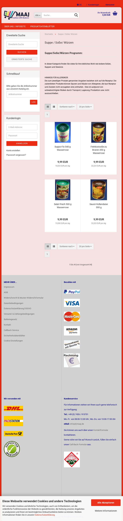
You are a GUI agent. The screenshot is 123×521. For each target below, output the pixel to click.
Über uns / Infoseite (14, 26)
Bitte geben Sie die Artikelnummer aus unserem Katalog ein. (21, 87)
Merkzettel (109, 5)
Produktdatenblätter (42, 26)
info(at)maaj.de (77, 424)
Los (34, 102)
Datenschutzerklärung (45, 515)
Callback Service (11, 330)
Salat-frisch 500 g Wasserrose (62, 206)
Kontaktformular (100, 430)
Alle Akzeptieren (105, 502)
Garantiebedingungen (13, 303)
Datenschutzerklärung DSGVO (17, 308)
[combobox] (67, 107)
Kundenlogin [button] (92, 5)
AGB (6, 292)
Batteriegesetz (10, 319)
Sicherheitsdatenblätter (14, 335)
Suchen (22, 52)
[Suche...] (38, 15)
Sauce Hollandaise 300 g (99, 206)
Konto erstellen (13, 150)
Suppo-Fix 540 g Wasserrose (63, 148)
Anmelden (22, 143)
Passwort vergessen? (16, 155)
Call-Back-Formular (78, 444)
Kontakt (7, 325)
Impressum (9, 287)
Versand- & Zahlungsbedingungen (19, 314)
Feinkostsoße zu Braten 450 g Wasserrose (99, 149)
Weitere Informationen (106, 511)
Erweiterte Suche (22, 59)
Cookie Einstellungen (13, 341)
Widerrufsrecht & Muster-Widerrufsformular (23, 298)
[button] (79, 4)
